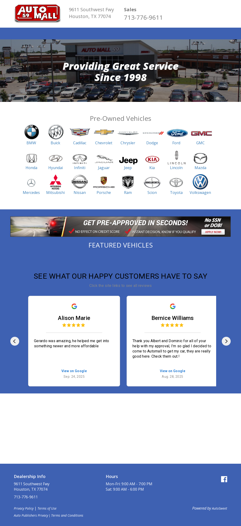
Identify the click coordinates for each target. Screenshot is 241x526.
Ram (128, 192)
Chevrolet (103, 142)
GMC (200, 142)
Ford (176, 142)
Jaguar (104, 167)
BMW (31, 142)
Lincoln (176, 167)
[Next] (226, 341)
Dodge (152, 142)
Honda (31, 167)
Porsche (104, 192)
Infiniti (79, 167)
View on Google (71, 371)
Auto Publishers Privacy (31, 515)
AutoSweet (219, 508)
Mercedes (31, 192)
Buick (55, 142)
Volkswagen (200, 192)
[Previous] (14, 341)
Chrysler (127, 142)
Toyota (176, 192)
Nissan (80, 192)
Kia (152, 167)
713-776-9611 (143, 17)
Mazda (200, 167)
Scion (152, 192)
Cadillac (79, 142)
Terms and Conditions (67, 515)
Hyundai (55, 167)
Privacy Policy (24, 508)
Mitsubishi (55, 192)
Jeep (128, 167)
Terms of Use (47, 508)
